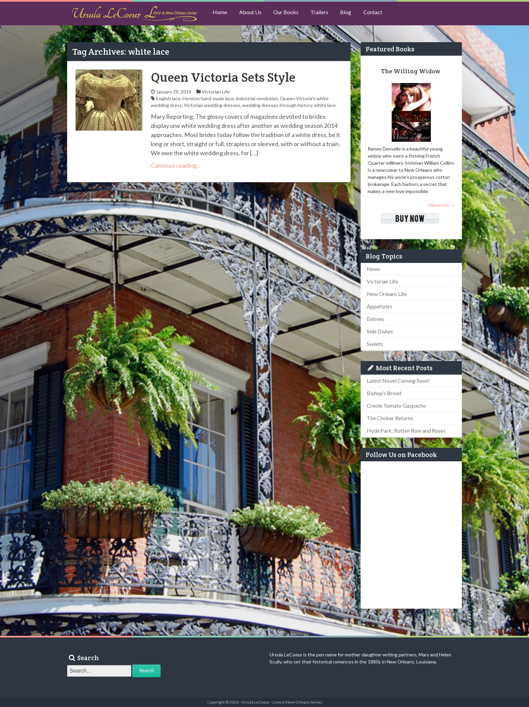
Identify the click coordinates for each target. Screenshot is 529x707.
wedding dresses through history (277, 105)
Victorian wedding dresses (212, 105)
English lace (168, 98)
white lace (325, 105)
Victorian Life (216, 91)
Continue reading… (176, 165)
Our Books (290, 13)
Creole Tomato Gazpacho (396, 405)
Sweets (375, 344)
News (373, 269)
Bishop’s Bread (384, 393)
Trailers (325, 13)
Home (221, 13)
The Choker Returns (390, 418)
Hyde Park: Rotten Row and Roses (406, 430)
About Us (253, 13)
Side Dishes (380, 331)
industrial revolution (257, 98)
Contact (381, 13)
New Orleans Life (387, 294)
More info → (442, 205)
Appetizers (379, 306)
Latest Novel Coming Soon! (398, 380)
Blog (353, 13)
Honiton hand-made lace (208, 98)
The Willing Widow (410, 71)
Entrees (375, 319)
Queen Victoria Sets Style (223, 77)
